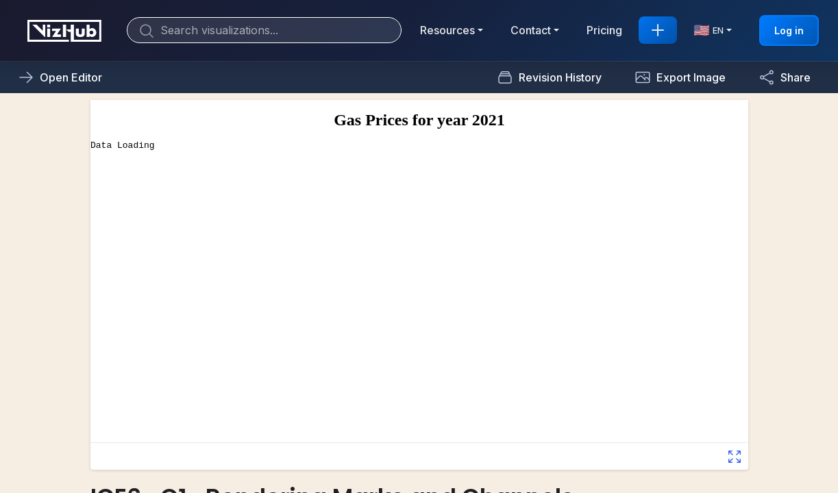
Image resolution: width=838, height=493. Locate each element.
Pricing (604, 30)
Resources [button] (447, 30)
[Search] (264, 30)
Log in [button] (789, 30)
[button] (680, 77)
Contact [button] (530, 30)
